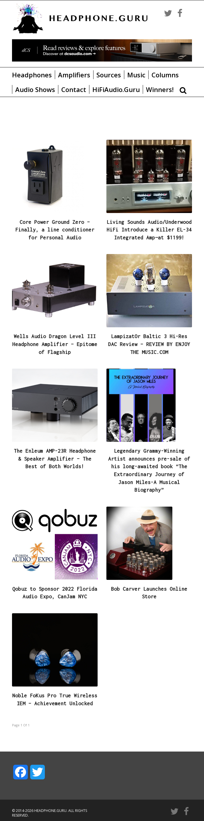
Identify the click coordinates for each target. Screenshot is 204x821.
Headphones (32, 74)
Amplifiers (74, 74)
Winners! (160, 89)
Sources (108, 74)
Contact (73, 89)
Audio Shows (35, 89)
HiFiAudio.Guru (116, 89)
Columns (165, 74)
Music (136, 74)
